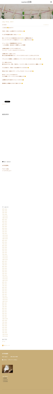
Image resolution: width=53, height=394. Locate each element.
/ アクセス (5, 381)
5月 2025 (4, 226)
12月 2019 (5, 334)
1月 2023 (4, 275)
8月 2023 (4, 263)
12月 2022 (5, 277)
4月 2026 (4, 209)
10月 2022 (5, 280)
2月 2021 (4, 315)
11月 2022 (5, 278)
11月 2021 (5, 299)
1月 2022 (4, 296)
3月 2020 (4, 329)
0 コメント (46, 24)
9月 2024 (4, 240)
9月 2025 (4, 219)
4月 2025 (4, 228)
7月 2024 (4, 244)
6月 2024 (4, 245)
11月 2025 (5, 216)
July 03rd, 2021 (8, 22)
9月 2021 (4, 303)
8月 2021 (4, 305)
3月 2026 (4, 211)
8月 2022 (4, 284)
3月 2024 (4, 251)
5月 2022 (4, 289)
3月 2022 (4, 292)
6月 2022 (4, 287)
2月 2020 (4, 331)
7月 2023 (4, 264)
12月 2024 (5, 235)
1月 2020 (4, 332)
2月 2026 (4, 212)
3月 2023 (4, 271)
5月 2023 (4, 268)
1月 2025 (4, 233)
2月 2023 (4, 273)
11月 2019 (5, 336)
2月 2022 (4, 294)
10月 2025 (5, 217)
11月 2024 (5, 237)
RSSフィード (7, 345)
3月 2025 (4, 230)
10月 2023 (5, 259)
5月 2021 (4, 310)
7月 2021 (4, 306)
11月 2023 (5, 257)
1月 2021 (4, 317)
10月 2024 (5, 238)
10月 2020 (5, 318)
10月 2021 (5, 301)
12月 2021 (5, 297)
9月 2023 (4, 261)
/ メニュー (5, 379)
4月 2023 (4, 270)
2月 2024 (4, 252)
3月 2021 (4, 313)
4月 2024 (4, 249)
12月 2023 (5, 256)
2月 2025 (4, 231)
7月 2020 (4, 322)
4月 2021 (4, 311)
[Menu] (51, 2)
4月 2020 (4, 327)
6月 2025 (4, 224)
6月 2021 (4, 308)
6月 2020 (4, 324)
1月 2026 (4, 214)
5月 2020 (4, 325)
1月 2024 (4, 254)
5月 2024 (4, 247)
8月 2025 (4, 221)
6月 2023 (4, 266)
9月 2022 (4, 282)
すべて (3, 341)
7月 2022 (4, 285)
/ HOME (5, 378)
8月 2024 (4, 242)
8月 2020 (4, 320)
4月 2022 (4, 291)
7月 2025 (4, 223)
